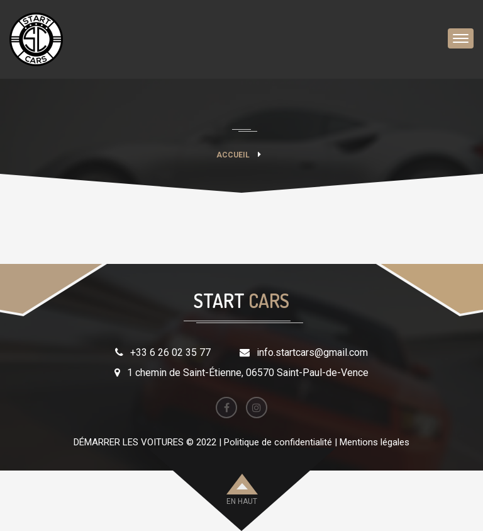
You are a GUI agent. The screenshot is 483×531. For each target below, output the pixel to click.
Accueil (233, 155)
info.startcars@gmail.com (312, 352)
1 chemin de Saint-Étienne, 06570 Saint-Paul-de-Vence (248, 373)
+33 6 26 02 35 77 (170, 352)
